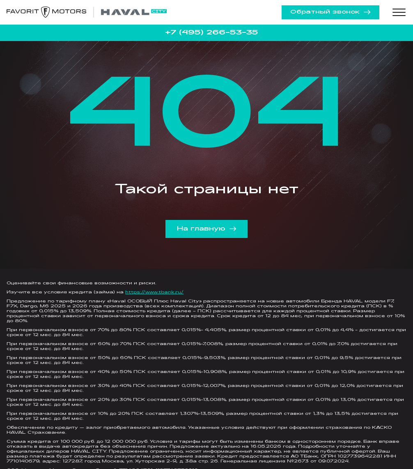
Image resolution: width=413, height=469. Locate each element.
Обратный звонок (330, 12)
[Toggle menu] (399, 12)
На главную (206, 229)
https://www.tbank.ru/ (154, 292)
